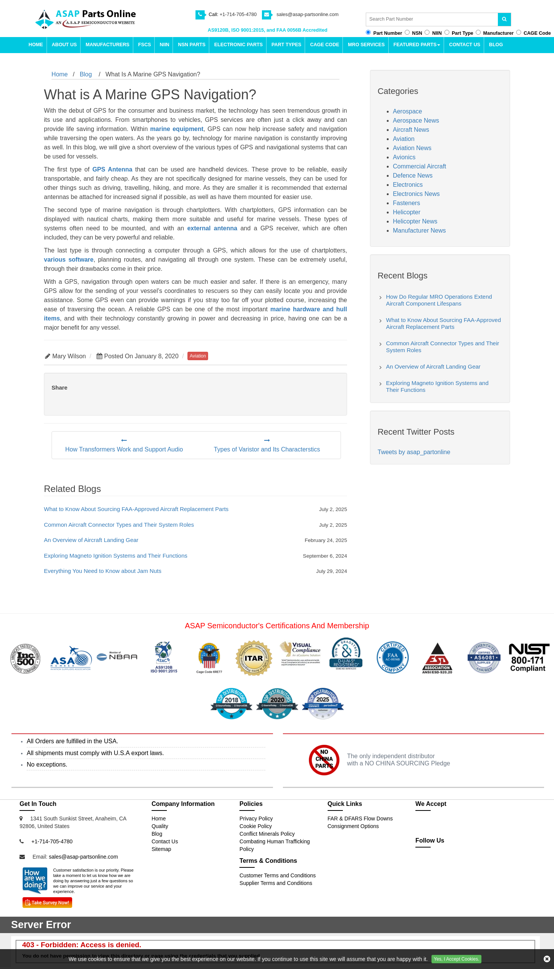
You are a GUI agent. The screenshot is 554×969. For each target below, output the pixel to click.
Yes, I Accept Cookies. (456, 959)
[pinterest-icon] (474, 865)
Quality (160, 826)
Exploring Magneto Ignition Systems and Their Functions (115, 555)
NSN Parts (191, 44)
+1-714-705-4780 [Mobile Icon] (52, 841)
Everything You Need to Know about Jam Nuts (103, 571)
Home (36, 44)
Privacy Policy (256, 818)
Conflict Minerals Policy (267, 834)
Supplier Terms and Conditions (275, 883)
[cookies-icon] (547, 959)
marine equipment (177, 129)
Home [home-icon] (60, 74)
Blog (496, 44)
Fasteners (406, 203)
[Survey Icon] (47, 901)
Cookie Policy (255, 826)
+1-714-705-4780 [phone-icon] (238, 14)
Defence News (413, 175)
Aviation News (412, 148)
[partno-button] (368, 32)
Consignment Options (353, 826)
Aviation (404, 139)
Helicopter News (415, 221)
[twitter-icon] (425, 865)
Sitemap (161, 849)
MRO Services (366, 44)
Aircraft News (411, 129)
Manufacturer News (419, 230)
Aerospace (407, 111)
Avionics (404, 157)
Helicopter (406, 212)
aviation (198, 356)
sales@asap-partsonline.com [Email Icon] (83, 857)
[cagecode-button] (518, 32)
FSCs (144, 44)
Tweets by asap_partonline (414, 452)
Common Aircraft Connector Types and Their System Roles (119, 524)
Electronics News (416, 194)
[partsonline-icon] (442, 865)
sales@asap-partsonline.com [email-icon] (307, 14)
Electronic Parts (238, 44)
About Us (64, 44)
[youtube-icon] (458, 865)
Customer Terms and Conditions (277, 875)
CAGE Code (324, 44)
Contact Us (464, 44)
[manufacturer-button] (478, 32)
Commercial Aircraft (419, 166)
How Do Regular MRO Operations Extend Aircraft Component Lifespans (439, 300)
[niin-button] (427, 32)
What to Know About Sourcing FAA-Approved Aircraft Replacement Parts (136, 509)
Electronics (408, 184)
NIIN (164, 44)
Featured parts (417, 44)
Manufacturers (107, 44)
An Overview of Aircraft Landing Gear (91, 540)
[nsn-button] (407, 32)
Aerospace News (416, 120)
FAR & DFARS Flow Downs (360, 818)
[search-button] (505, 19)
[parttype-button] (446, 32)
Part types (286, 44)
